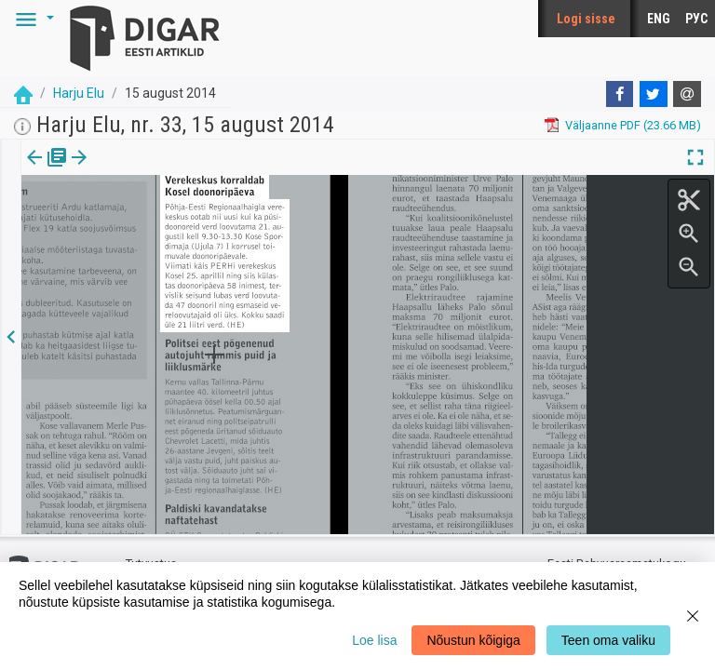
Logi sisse (586, 18)
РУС (696, 18)
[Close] (692, 616)
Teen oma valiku (608, 640)
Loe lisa (374, 640)
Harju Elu (78, 93)
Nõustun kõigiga (472, 640)
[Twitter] (654, 94)
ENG (658, 18)
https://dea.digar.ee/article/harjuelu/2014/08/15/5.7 (160, 243)
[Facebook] (620, 94)
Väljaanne (47, 170)
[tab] (47, 170)
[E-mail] (687, 94)
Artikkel (130, 170)
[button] (31, 18)
